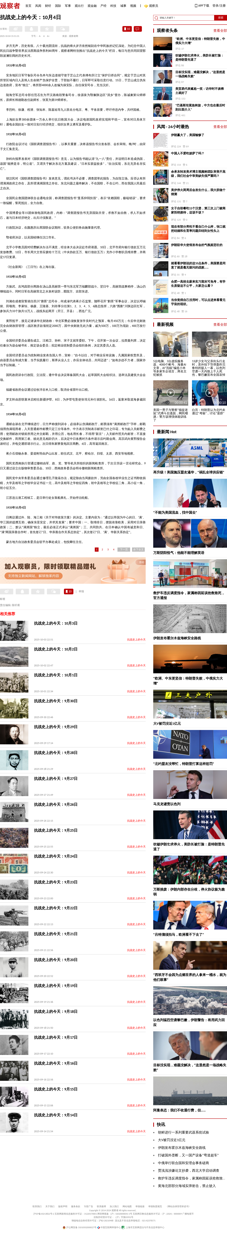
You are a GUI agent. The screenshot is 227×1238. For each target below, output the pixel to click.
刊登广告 (88, 1206)
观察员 (151, 6)
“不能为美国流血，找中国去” (175, 512)
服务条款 (75, 1206)
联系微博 (101, 1206)
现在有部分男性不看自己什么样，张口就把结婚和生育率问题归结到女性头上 (198, 229)
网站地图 (127, 1206)
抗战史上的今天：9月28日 (56, 752)
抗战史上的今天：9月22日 (56, 908)
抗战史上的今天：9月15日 (56, 1089)
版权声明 (62, 1206)
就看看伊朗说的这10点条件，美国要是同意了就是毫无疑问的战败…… (198, 265)
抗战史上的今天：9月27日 (56, 778)
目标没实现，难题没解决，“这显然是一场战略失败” (200, 74)
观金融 (92, 6)
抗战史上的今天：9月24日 (56, 856)
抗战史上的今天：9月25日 (56, 830)
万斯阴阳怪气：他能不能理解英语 (178, 553)
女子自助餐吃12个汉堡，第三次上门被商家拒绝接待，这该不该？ (198, 210)
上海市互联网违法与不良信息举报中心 (142, 1227)
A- (40, 36)
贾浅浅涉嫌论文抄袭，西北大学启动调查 (188, 1170)
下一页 (124, 549)
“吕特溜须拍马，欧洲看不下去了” (178, 935)
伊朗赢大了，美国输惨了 (187, 135)
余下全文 (138, 549)
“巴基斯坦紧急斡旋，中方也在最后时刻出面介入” (200, 107)
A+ (48, 36)
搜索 (220, 17)
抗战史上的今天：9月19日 (56, 985)
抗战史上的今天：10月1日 (56, 675)
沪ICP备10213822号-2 (43, 1213)
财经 (48, 6)
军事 (68, 6)
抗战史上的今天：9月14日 (56, 1115)
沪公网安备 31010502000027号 (79, 1227)
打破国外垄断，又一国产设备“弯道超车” (188, 1155)
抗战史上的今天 (136, 639)
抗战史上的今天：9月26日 (56, 804)
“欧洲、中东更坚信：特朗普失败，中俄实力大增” (200, 41)
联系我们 (37, 1206)
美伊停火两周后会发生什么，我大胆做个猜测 (198, 192)
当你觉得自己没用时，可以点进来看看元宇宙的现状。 (198, 302)
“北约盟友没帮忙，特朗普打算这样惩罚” (183, 764)
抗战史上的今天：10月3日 (56, 623)
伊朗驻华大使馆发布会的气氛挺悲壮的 (196, 245)
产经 (103, 6)
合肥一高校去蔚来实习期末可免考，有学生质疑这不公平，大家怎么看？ (198, 284)
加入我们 (114, 1206)
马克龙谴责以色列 (166, 804)
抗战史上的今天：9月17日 (56, 1037)
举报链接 (140, 1206)
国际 (58, 6)
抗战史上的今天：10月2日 (56, 649)
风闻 (38, 6)
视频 (133, 6)
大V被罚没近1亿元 (167, 723)
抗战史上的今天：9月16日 (56, 1063)
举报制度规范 (155, 1206)
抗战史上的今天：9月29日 (56, 727)
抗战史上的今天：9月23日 (56, 882)
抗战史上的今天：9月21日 (56, 934)
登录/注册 (219, 5)
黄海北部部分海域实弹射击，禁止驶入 (187, 1186)
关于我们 (49, 1206)
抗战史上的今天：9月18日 (56, 1011)
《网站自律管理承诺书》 (178, 1206)
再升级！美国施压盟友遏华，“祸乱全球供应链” (188, 472)
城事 (123, 6)
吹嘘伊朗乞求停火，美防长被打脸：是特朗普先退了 (199, 57)
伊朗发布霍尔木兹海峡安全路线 (177, 638)
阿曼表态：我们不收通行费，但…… (179, 1110)
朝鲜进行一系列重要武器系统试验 (183, 1132)
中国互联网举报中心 (109, 1227)
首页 (28, 6)
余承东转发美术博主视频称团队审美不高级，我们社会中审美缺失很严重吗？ (198, 174)
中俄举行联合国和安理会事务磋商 (183, 1163)
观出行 (79, 6)
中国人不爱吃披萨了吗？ (187, 153)
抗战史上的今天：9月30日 (56, 701)
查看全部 (220, 31)
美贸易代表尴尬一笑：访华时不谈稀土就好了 (199, 91)
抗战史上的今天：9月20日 (56, 959)
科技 (113, 6)
